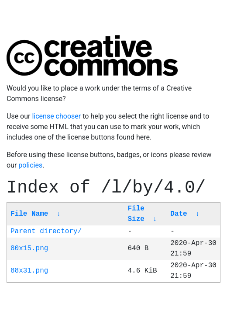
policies (30, 165)
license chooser (56, 116)
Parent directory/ (46, 231)
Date (178, 214)
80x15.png (29, 248)
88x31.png (29, 271)
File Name (29, 214)
